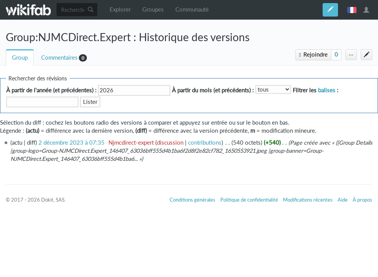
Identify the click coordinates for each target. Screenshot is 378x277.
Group (20, 57)
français (352, 9)
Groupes (153, 9)
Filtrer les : (315, 90)
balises (326, 90)
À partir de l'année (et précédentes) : (51, 90)
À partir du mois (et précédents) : (213, 90)
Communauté (192, 9)
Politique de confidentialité (249, 200)
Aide (343, 200)
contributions (204, 142)
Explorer (120, 9)
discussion (170, 142)
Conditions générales (192, 200)
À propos (362, 200)
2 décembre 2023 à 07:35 (71, 142)
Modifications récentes (308, 200)
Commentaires (59, 57)
